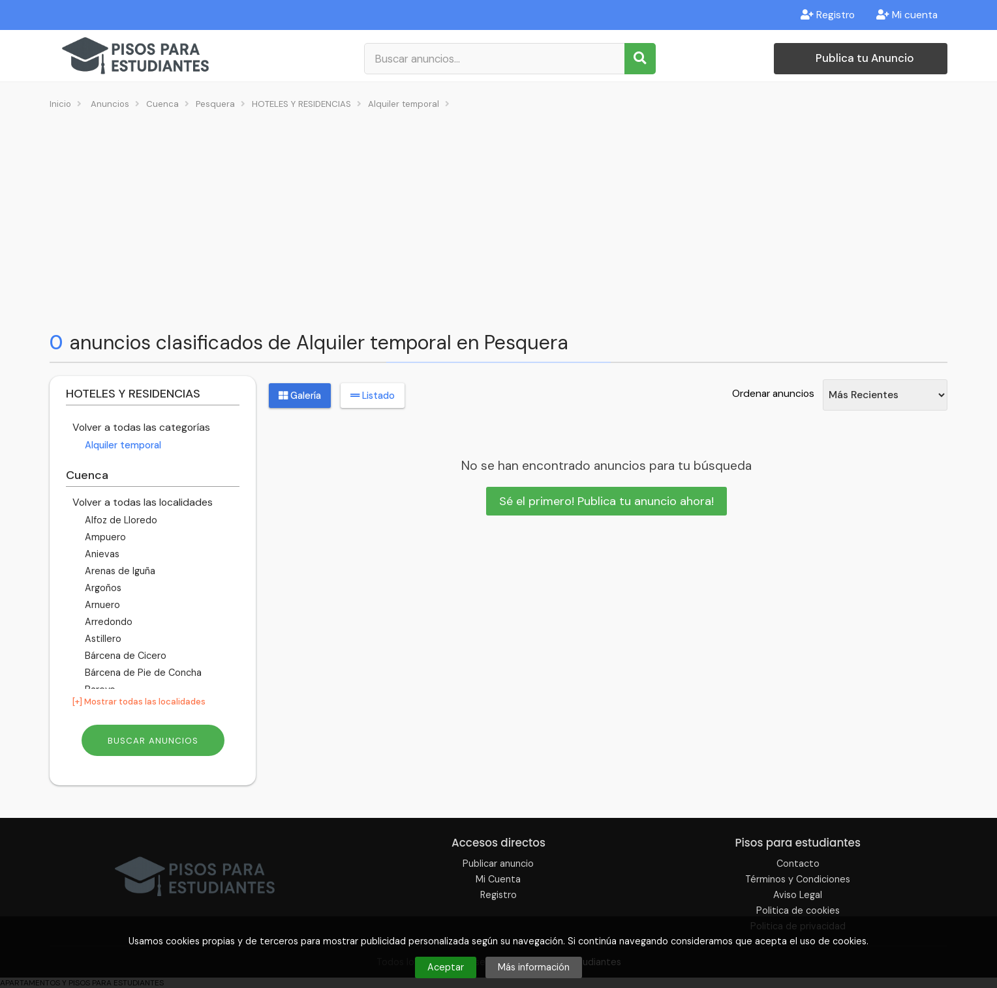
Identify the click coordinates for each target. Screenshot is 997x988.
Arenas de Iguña (118, 571)
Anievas (100, 554)
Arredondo (107, 622)
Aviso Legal (797, 895)
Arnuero (101, 605)
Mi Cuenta (498, 879)
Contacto (798, 863)
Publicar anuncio (498, 863)
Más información (534, 967)
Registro (828, 15)
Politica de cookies (798, 910)
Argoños (101, 588)
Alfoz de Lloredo (119, 520)
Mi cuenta (907, 15)
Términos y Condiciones (797, 879)
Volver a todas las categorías (141, 427)
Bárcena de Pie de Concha (142, 672)
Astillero (101, 639)
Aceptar (445, 967)
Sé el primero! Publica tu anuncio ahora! (606, 501)
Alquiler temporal (121, 445)
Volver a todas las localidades (142, 502)
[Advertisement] (498, 219)
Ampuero (104, 537)
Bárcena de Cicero (124, 655)
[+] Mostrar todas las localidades (139, 701)
